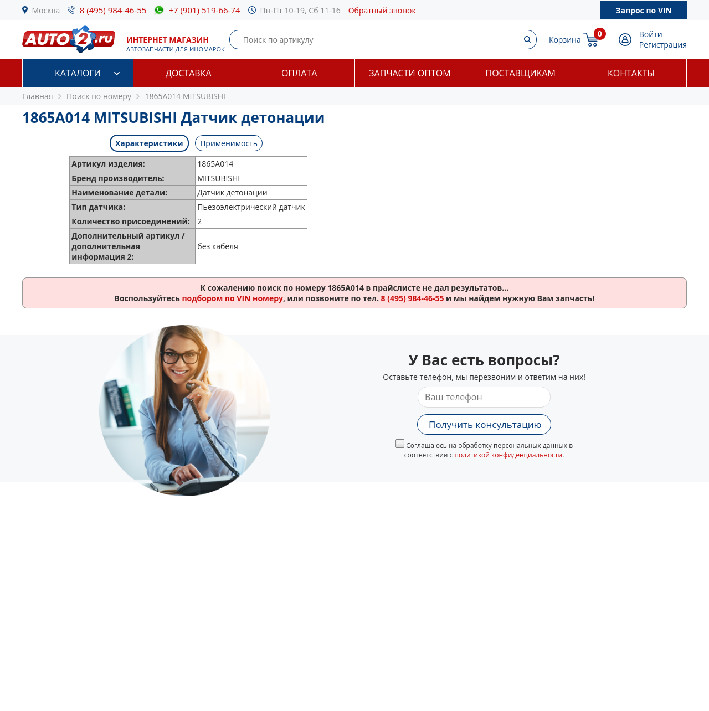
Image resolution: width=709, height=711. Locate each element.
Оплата (299, 73)
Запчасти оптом (409, 73)
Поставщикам (521, 73)
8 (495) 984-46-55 (113, 10)
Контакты (631, 73)
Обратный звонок (382, 10)
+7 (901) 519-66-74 (204, 10)
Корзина (565, 39)
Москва (46, 10)
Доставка (189, 73)
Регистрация (663, 44)
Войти (650, 34)
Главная (37, 96)
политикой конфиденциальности (508, 455)
